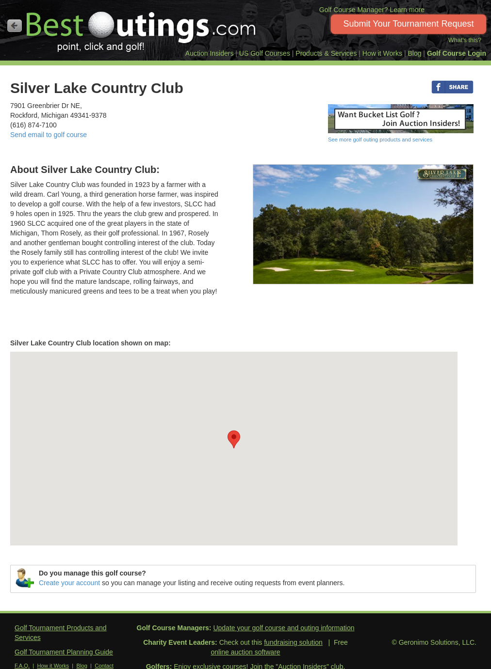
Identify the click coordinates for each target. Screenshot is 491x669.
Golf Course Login (456, 53)
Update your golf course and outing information (283, 628)
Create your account (69, 583)
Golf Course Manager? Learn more (372, 10)
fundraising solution (293, 642)
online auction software (245, 652)
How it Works (382, 53)
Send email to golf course (48, 135)
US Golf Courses (264, 53)
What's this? (464, 40)
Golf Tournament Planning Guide (64, 652)
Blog (414, 53)
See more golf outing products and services (380, 139)
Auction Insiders (209, 53)
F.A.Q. (22, 666)
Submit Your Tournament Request (409, 24)
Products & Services (326, 53)
